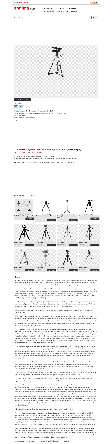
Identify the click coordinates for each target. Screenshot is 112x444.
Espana (26, 2)
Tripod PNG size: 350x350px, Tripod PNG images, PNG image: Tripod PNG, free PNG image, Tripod (42, 113)
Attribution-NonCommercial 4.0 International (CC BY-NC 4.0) (38, 111)
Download (29, 218)
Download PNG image (22, 99)
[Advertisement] (56, 33)
